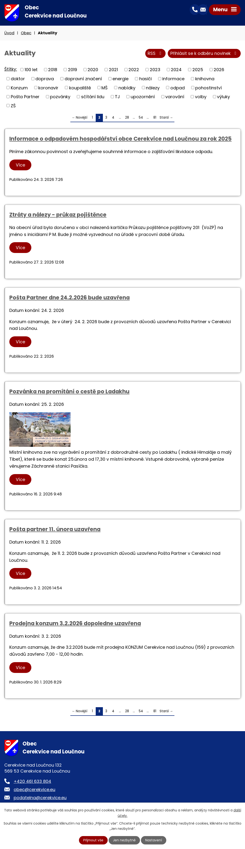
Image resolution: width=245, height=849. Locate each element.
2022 (133, 70)
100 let (31, 70)
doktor (18, 79)
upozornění (143, 97)
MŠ (104, 88)
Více (20, 165)
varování (174, 97)
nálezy (153, 88)
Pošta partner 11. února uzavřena (54, 529)
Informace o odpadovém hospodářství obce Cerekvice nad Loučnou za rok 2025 (120, 139)
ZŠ (13, 106)
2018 (52, 70)
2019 (72, 70)
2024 (176, 70)
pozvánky (60, 97)
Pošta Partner (25, 97)
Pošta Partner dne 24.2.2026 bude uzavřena (69, 298)
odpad (177, 88)
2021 (113, 70)
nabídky (126, 88)
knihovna (204, 79)
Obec (26, 33)
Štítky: (10, 70)
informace (173, 79)
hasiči (145, 79)
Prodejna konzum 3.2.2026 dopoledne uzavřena (75, 623)
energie (120, 79)
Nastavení (153, 840)
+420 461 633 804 (32, 782)
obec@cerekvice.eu (34, 790)
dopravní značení (83, 79)
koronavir (48, 88)
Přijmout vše (93, 840)
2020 (93, 70)
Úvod (9, 33)
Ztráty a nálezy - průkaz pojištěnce (57, 215)
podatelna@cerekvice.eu (40, 798)
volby (200, 97)
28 (127, 117)
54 (141, 117)
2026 (219, 70)
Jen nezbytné (124, 840)
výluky (223, 97)
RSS (155, 54)
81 (154, 117)
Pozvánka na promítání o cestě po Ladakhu (69, 392)
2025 (197, 70)
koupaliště (80, 88)
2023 (155, 70)
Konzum (19, 88)
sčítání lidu (92, 97)
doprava (44, 79)
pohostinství (208, 88)
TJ (117, 97)
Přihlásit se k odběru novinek (204, 54)
